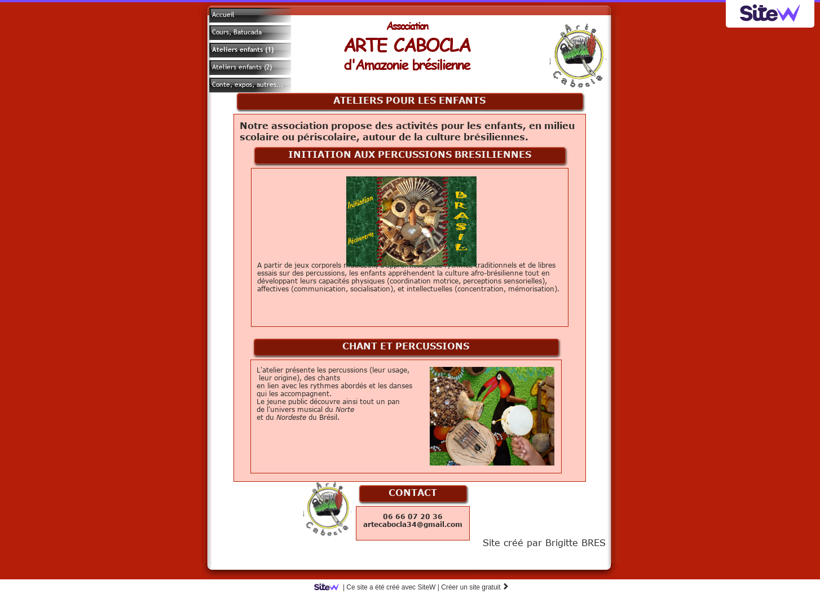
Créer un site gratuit (475, 587)
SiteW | (378, 587)
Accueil (223, 15)
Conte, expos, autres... (247, 84)
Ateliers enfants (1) (243, 50)
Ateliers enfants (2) (242, 67)
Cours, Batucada (237, 32)
